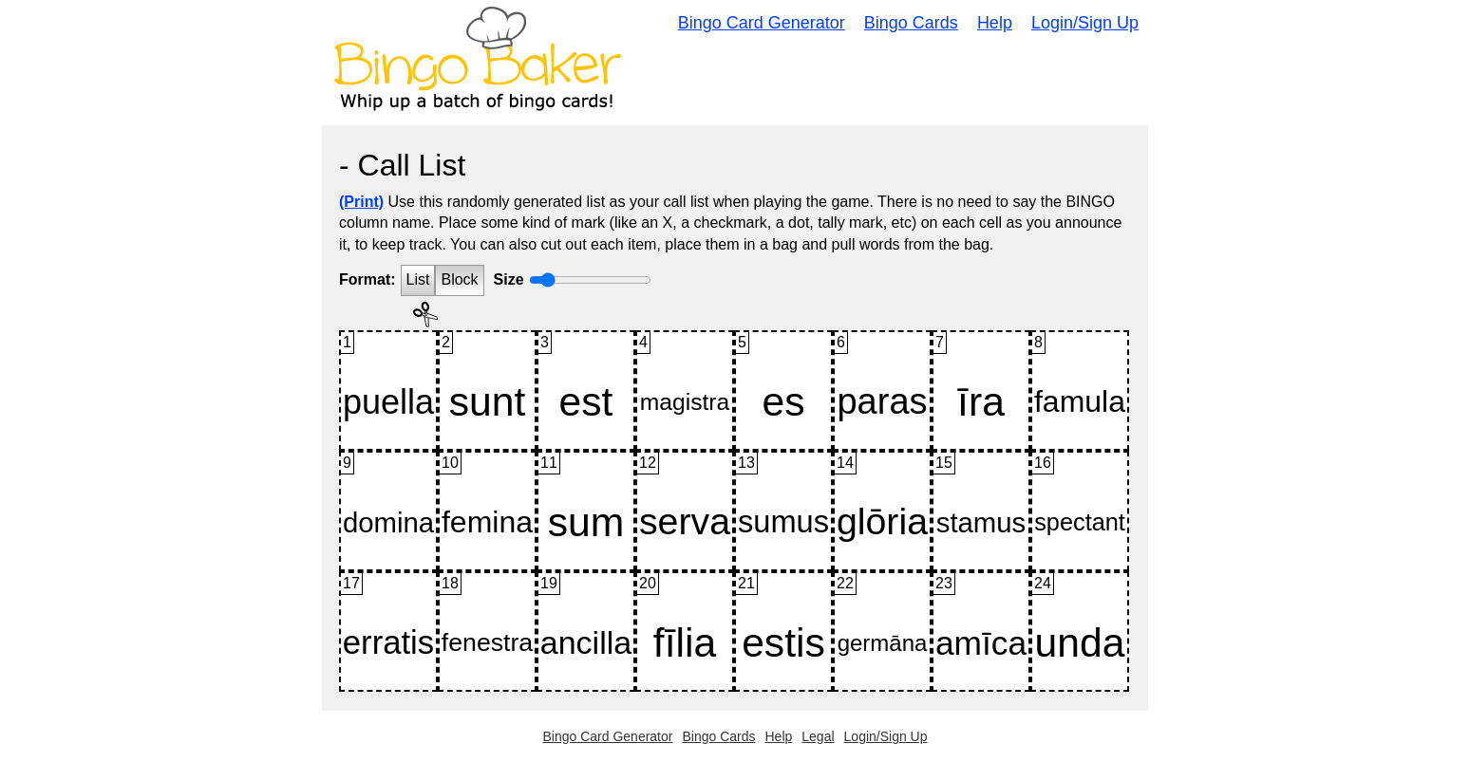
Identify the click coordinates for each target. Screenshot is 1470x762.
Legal (817, 736)
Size (509, 279)
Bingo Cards (911, 22)
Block (459, 279)
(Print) (361, 202)
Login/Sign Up (1085, 22)
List (418, 279)
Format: (367, 279)
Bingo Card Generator (761, 22)
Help (994, 22)
